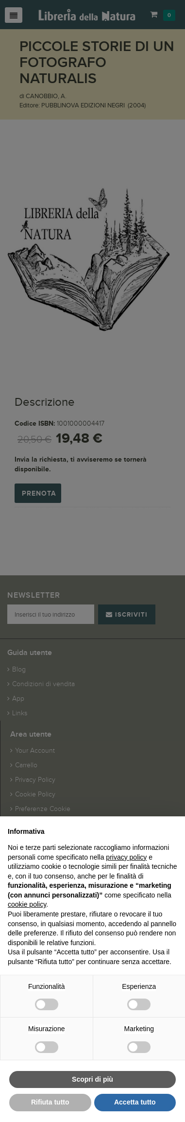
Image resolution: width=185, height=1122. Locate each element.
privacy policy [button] (126, 857)
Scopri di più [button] (92, 1079)
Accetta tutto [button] (135, 1102)
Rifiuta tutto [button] (50, 1102)
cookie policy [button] (27, 904)
